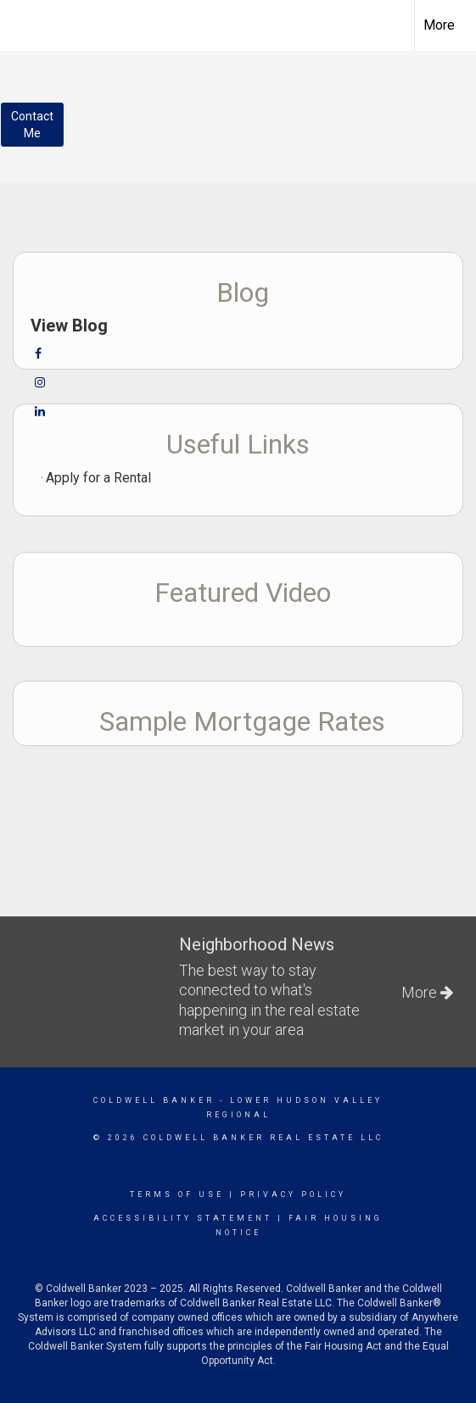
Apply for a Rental (98, 478)
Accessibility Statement (182, 1218)
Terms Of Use (177, 1194)
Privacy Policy (293, 1194)
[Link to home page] (28, 23)
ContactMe (32, 124)
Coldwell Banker (154, 1100)
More (439, 25)
